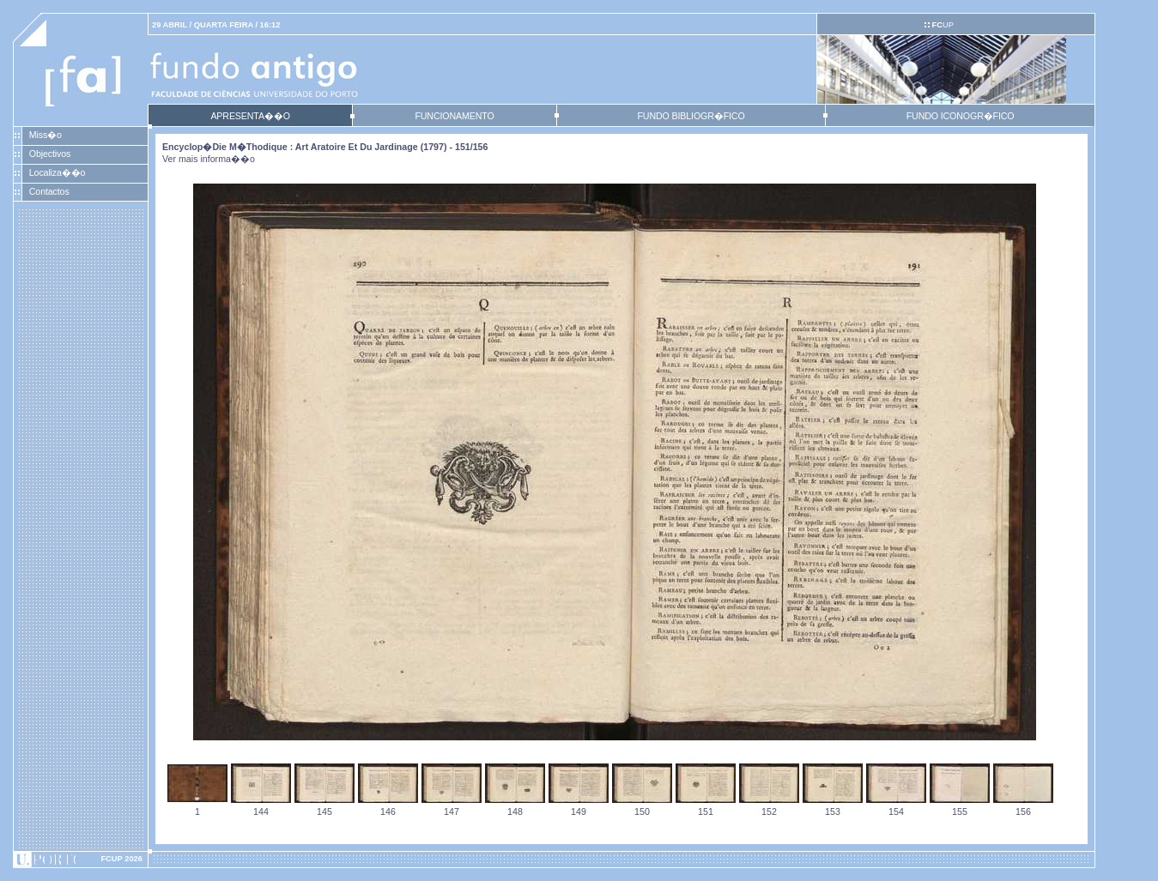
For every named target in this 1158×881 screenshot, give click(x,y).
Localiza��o (57, 172)
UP (942, 25)
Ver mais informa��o (208, 159)
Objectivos (49, 153)
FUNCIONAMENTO (454, 116)
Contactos (49, 191)
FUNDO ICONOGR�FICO (960, 116)
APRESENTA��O (249, 116)
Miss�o (45, 135)
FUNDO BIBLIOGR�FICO (690, 116)
